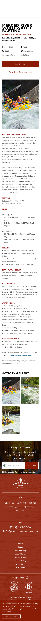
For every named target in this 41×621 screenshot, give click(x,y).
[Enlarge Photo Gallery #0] (11, 390)
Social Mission (20, 554)
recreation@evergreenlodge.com (21, 355)
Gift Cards (20, 567)
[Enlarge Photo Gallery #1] (30, 390)
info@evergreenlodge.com (20, 531)
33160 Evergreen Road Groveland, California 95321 (20, 507)
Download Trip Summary (20, 72)
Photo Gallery (20, 550)
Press (20, 547)
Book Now (20, 64)
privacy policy (30, 472)
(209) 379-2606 (20, 527)
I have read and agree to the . (20, 472)
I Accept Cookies (11, 616)
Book (37, 4)
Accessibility (20, 564)
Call (37, 7)
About (20, 543)
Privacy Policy (20, 561)
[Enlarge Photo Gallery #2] (11, 420)
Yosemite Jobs (20, 557)
